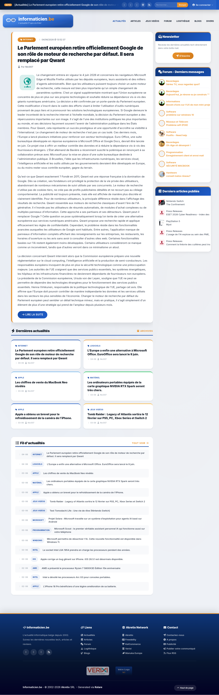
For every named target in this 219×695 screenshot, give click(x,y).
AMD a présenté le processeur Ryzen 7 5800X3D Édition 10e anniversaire (81, 568)
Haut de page (185, 688)
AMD (35, 568)
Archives (145, 330)
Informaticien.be (32, 687)
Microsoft (38, 520)
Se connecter (202, 4)
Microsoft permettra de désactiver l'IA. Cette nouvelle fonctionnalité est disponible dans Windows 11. (94, 540)
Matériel (37, 483)
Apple (36, 473)
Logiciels (37, 464)
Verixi (126, 648)
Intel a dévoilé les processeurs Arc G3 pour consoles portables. (77, 577)
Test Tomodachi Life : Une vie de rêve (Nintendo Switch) (80, 510)
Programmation (41, 530)
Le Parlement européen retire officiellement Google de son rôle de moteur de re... (77, 4)
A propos (169, 639)
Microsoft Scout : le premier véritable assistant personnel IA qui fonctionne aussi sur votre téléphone (99, 530)
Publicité (169, 644)
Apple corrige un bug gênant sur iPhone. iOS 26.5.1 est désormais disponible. (82, 559)
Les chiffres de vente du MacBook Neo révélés (68, 473)
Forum (167, 72)
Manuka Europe (132, 653)
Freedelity (129, 639)
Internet (26, 39)
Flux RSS (169, 653)
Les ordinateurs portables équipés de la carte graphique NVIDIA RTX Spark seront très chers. (92, 483)
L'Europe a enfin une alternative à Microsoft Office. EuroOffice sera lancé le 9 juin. (91, 464)
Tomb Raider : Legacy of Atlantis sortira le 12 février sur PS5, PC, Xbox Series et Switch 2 (97, 501)
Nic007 (29, 66)
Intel (35, 550)
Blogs (85, 653)
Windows (37, 540)
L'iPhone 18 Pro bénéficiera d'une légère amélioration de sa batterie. (80, 586)
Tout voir (140, 443)
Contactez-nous (173, 635)
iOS (34, 559)
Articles (86, 639)
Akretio (127, 635)
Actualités (88, 635)
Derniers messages (189, 72)
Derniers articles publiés (180, 191)
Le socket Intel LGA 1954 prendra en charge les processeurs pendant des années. (86, 550)
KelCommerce (131, 644)
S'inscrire (183, 55)
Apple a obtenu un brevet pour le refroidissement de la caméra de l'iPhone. (83, 492)
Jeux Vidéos (39, 502)
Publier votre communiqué (179, 648)
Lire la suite (33, 314)
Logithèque (88, 648)
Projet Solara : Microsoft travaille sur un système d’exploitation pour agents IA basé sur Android (95, 520)
